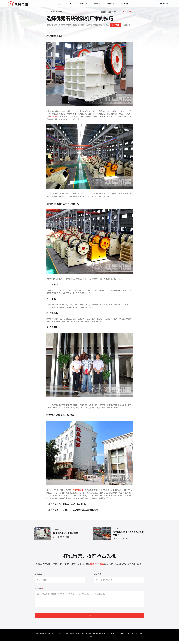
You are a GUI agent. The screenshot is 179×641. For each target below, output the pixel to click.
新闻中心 (97, 3)
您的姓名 (38, 574)
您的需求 (39, 589)
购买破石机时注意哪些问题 (65, 533)
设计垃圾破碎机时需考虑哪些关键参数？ (128, 533)
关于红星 (83, 3)
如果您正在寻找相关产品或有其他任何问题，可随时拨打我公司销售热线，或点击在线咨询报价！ (88, 26)
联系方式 (98, 574)
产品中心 (69, 3)
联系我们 (125, 3)
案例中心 (111, 3)
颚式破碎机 (54, 116)
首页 (58, 3)
